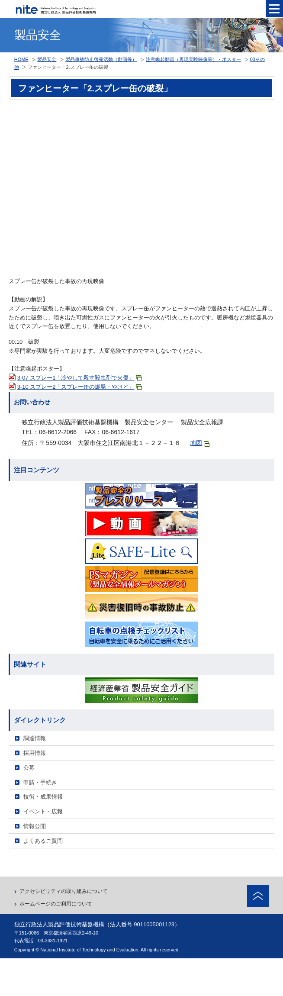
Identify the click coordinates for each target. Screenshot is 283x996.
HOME (21, 59)
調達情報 (34, 738)
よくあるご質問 (43, 841)
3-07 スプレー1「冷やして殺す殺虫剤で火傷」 (79, 377)
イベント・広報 (43, 811)
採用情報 (34, 753)
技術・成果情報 (43, 796)
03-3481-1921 (53, 940)
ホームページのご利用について (55, 904)
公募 (29, 767)
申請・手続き (40, 782)
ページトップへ (258, 896)
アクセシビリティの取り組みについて (63, 891)
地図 (199, 443)
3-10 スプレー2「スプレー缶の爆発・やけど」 (79, 387)
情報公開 (34, 826)
